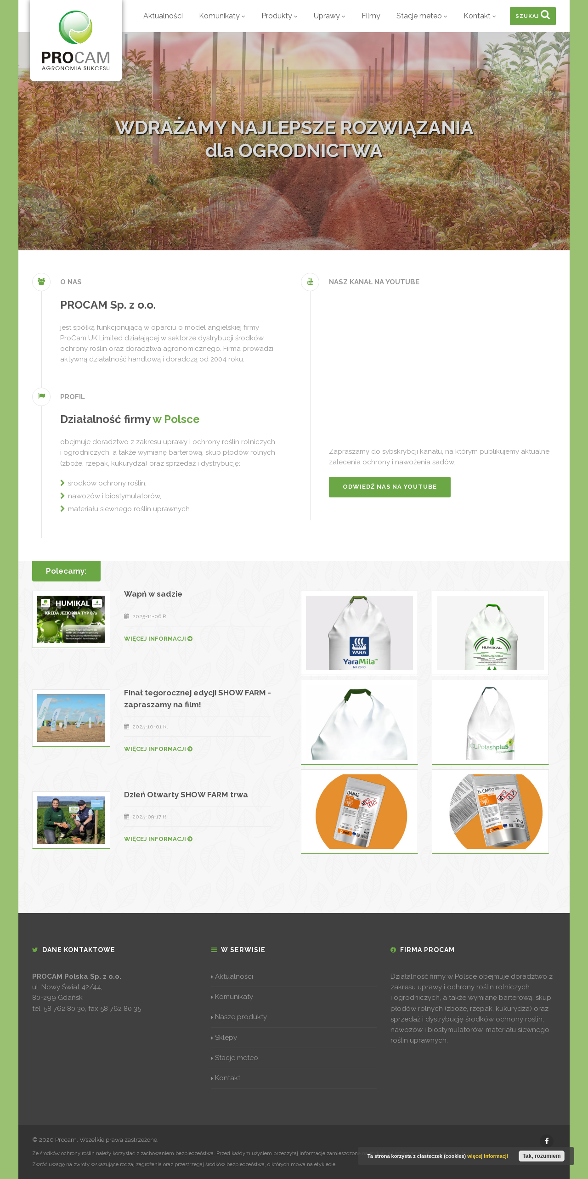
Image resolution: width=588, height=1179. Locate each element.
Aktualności (163, 15)
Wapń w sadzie (153, 593)
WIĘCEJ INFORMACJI (158, 638)
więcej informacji (487, 1156)
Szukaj (532, 14)
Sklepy (224, 1037)
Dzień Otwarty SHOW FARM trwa (186, 794)
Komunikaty (222, 15)
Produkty (279, 15)
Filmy (371, 15)
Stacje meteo (421, 15)
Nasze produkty (239, 1017)
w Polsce (176, 419)
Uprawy (329, 15)
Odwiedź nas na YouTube (390, 486)
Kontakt (480, 15)
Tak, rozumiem (541, 1156)
